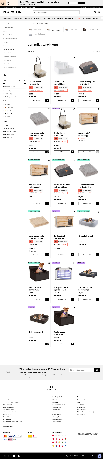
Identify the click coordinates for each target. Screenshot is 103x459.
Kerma (8, 110)
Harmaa (9, 104)
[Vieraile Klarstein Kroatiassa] (56, 442)
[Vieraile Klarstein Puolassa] (53, 442)
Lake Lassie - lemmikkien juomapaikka (59, 83)
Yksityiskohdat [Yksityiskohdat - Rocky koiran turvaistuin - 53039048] (62, 344)
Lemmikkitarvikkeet (8, 49)
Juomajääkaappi (8, 416)
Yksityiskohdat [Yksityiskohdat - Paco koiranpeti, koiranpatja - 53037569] (87, 299)
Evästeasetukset (82, 416)
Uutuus (8, 90)
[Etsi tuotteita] (56, 12)
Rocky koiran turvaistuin (35, 288)
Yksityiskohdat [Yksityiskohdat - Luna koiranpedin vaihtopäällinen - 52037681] (37, 254)
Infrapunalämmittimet (9, 412)
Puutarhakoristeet (8, 27)
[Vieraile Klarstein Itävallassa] (56, 435)
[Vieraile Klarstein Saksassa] (53, 435)
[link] (39, 67)
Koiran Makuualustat (10, 56)
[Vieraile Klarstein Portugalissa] (59, 446)
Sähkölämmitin (56, 409)
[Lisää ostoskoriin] (47, 100)
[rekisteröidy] (102, 18)
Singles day (55, 402)
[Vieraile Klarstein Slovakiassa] (59, 439)
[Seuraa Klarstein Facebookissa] (9, 456)
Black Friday (56, 400)
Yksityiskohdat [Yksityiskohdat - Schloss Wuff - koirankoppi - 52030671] (37, 203)
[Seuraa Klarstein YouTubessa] (14, 456)
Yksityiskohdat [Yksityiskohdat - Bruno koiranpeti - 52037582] (87, 254)
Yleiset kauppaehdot (53, 456)
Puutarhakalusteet (8, 24)
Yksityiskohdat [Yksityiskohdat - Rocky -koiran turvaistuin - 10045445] (37, 100)
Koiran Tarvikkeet (9, 64)
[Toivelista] (95, 12)
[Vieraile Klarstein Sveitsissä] (59, 435)
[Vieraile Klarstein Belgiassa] (53, 446)
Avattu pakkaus (10, 96)
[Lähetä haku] (34, 12)
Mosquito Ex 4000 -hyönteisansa (62, 288)
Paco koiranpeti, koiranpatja (85, 288)
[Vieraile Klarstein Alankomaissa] (56, 446)
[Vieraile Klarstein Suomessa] (65, 442)
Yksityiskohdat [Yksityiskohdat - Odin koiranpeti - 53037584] (37, 344)
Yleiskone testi (56, 421)
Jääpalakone (7, 414)
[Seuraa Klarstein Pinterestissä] (19, 456)
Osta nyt (81, 3)
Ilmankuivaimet (7, 404)
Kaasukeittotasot (8, 426)
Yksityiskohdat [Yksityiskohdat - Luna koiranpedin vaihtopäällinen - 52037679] (87, 203)
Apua (78, 402)
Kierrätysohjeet (81, 414)
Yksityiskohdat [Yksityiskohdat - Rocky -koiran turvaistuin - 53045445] (62, 152)
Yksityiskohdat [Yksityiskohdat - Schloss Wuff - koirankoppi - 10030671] (87, 152)
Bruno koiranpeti (85, 236)
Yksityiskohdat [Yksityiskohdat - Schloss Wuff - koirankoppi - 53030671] (62, 254)
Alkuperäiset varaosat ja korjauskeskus (88, 412)
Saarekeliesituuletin (8, 407)
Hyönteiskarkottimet (10, 67)
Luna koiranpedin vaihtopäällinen (36, 134)
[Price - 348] (21, 80)
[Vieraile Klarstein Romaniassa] (59, 442)
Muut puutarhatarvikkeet (10, 38)
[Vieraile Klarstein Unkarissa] (65, 439)
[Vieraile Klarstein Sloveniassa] (62, 446)
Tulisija (5, 31)
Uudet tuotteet (86, 18)
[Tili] (91, 12)
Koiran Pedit (7, 53)
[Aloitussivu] (30, 23)
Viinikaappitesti (56, 407)
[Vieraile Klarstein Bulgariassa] (62, 442)
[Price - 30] (7, 80)
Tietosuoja (31, 456)
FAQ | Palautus (81, 404)
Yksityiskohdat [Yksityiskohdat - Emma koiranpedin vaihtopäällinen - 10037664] (87, 100)
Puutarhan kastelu (8, 35)
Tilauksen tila (81, 407)
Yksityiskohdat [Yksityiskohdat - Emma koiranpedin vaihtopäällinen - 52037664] (62, 203)
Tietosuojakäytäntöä (81, 434)
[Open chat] (99, 456)
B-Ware (95, 18)
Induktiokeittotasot (8, 424)
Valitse (96, 51)
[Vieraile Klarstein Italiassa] (65, 435)
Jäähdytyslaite (7, 419)
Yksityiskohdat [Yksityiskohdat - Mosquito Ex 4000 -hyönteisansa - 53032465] (62, 299)
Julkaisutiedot (40, 456)
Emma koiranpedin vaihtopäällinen (86, 83)
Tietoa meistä (81, 400)
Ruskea (9, 107)
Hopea (8, 116)
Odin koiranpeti (36, 332)
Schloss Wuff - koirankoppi (84, 134)
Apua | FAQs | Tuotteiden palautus (91, 7)
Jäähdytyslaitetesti (57, 416)
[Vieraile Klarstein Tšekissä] (62, 439)
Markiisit (5, 45)
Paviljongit (6, 42)
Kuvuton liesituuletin (8, 409)
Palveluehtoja (89, 434)
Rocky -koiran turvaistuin (35, 83)
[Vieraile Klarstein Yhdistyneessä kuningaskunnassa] (56, 439)
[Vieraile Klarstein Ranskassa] (62, 435)
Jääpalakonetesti (57, 412)
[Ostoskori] (99, 12)
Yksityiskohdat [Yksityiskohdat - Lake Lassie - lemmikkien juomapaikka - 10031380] (62, 100)
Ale (79, 18)
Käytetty (8, 93)
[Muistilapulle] (49, 57)
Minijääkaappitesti (57, 419)
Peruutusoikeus (81, 409)
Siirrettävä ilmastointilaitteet (11, 402)
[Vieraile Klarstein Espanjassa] (53, 439)
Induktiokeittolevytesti (58, 404)
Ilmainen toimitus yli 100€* (29, 7)
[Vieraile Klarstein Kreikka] (65, 446)
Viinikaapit (6, 400)
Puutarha (5, 125)
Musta (8, 113)
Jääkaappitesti (56, 414)
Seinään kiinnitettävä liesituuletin (12, 421)
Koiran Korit (7, 60)
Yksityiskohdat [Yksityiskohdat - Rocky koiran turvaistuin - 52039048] (37, 299)
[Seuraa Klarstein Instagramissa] (4, 456)
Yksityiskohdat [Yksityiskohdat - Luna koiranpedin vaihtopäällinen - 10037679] (37, 152)
